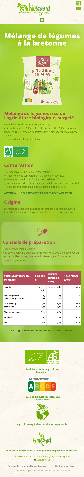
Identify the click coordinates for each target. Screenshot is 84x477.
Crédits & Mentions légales (64, 466)
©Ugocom (19, 470)
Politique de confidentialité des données (26, 466)
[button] (42, 20)
